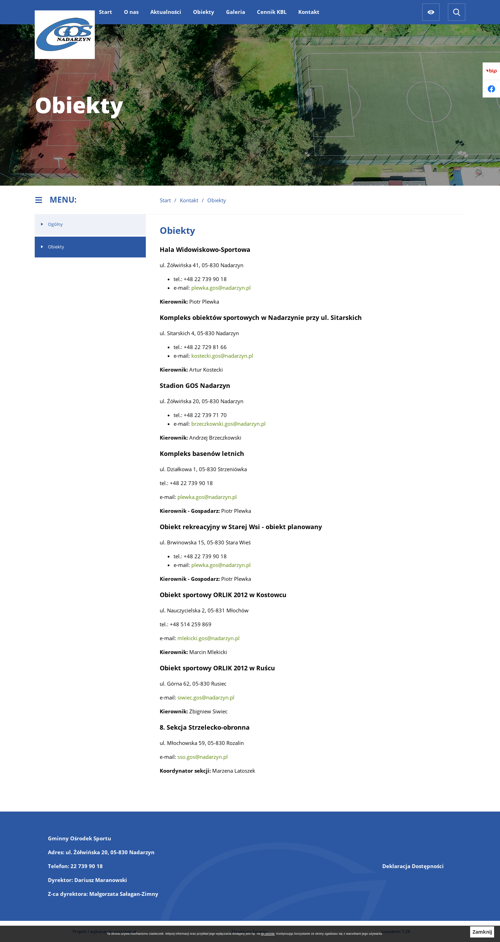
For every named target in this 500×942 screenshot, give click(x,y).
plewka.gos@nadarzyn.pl (221, 287)
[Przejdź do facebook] (491, 88)
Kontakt (189, 200)
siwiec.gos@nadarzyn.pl (205, 697)
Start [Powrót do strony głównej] (165, 200)
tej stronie (268, 933)
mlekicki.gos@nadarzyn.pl (208, 638)
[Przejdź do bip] (491, 71)
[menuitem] (105, 11)
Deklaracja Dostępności (413, 866)
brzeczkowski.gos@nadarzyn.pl (228, 423)
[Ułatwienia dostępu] (431, 12)
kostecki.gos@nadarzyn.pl (222, 355)
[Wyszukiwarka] (456, 12)
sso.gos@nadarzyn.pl (202, 756)
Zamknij (482, 932)
